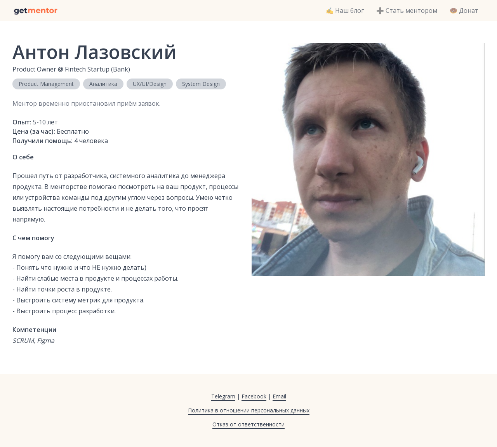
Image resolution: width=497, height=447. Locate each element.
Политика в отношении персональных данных (248, 410)
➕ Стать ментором (406, 10)
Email (279, 396)
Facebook (254, 396)
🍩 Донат (464, 10)
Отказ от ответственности (248, 424)
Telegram (223, 396)
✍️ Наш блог (345, 10)
